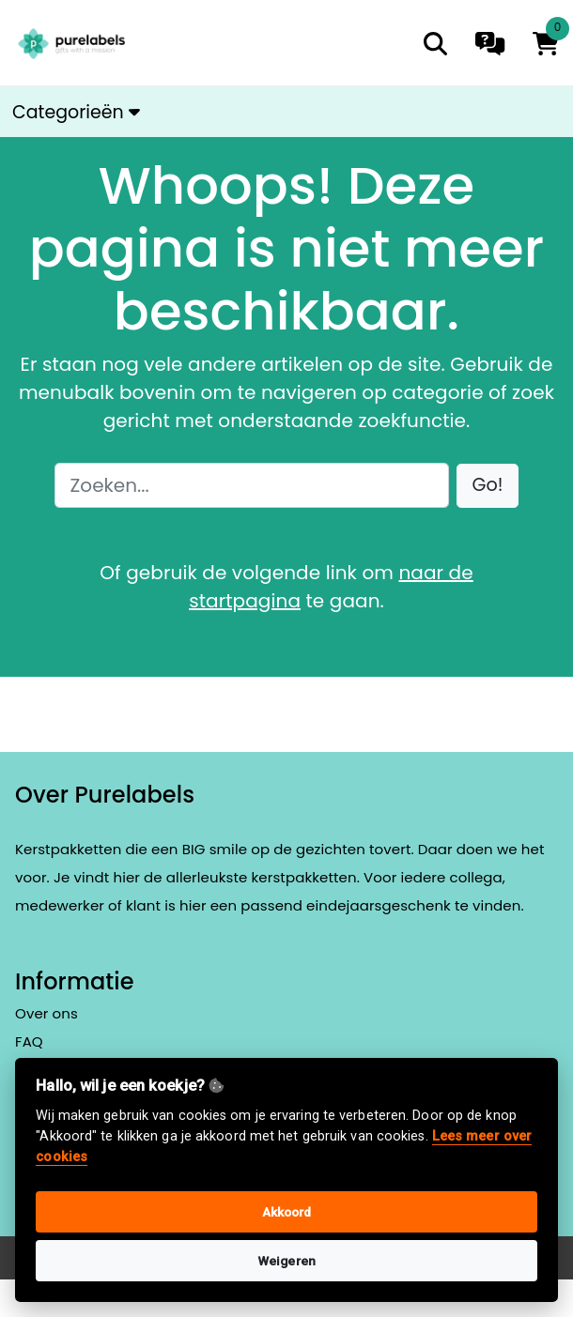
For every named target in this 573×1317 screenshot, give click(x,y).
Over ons (46, 1013)
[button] (488, 486)
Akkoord (287, 1211)
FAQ (29, 1041)
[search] (435, 43)
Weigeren (286, 1260)
